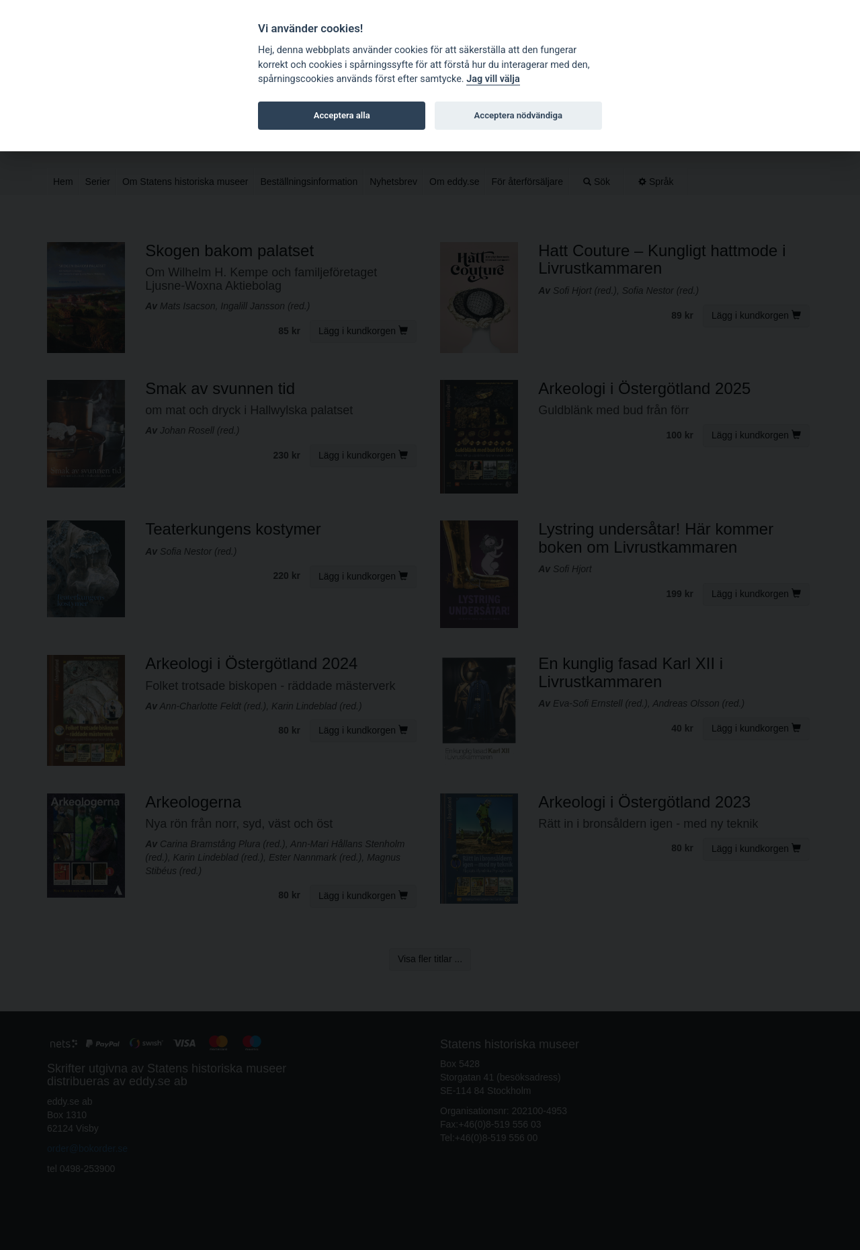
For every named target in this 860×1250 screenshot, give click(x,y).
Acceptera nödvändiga (518, 115)
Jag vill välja (493, 79)
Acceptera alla (342, 115)
